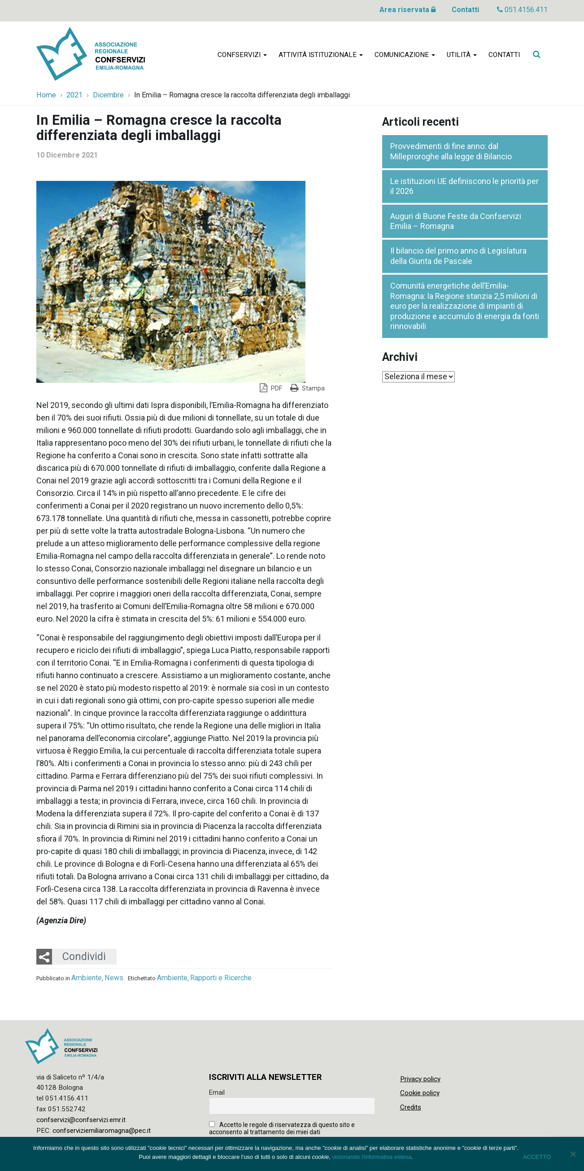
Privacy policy (420, 1079)
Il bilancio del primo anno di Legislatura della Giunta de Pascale (458, 256)
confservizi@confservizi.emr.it (81, 1120)
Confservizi (242, 55)
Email (217, 1092)
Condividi (84, 956)
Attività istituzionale (321, 55)
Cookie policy (420, 1093)
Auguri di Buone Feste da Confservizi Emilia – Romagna (455, 221)
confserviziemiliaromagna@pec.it (101, 1131)
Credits (410, 1107)
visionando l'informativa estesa (371, 1156)
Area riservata (407, 9)
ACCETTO (537, 1156)
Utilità (462, 55)
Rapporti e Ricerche (221, 978)
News (114, 978)
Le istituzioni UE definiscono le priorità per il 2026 (464, 186)
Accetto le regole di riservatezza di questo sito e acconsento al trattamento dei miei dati (282, 1128)
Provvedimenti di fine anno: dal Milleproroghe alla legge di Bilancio (451, 151)
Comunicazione (405, 55)
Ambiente (86, 978)
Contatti (465, 9)
